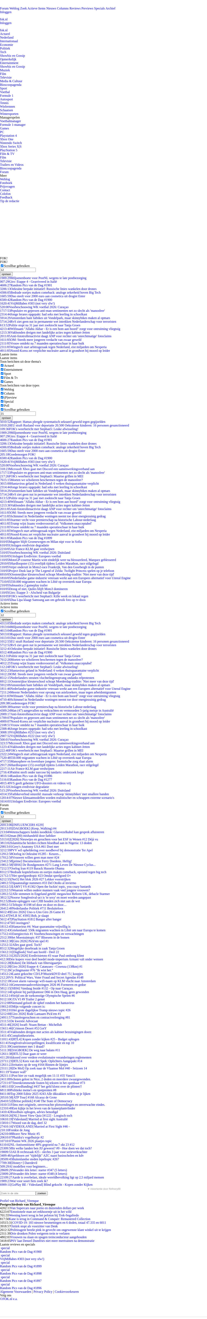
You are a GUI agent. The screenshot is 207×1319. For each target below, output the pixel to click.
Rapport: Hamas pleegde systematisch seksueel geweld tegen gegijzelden (52, 421)
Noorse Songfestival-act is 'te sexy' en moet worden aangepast (45, 897)
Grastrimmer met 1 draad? (22, 1046)
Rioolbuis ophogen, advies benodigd (29, 1112)
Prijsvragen (7, 186)
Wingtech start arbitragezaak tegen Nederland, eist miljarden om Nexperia (53, 347)
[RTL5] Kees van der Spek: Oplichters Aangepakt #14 (41, 1061)
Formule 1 (6, 95)
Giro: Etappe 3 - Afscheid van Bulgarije (30, 592)
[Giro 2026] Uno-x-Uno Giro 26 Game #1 (32, 912)
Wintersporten (9, 114)
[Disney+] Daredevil (18, 1163)
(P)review (10, 397)
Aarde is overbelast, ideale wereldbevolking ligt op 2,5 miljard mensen (52, 1177)
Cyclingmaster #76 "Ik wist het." (26, 970)
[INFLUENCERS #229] (22, 824)
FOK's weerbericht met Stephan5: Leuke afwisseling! (39, 429)
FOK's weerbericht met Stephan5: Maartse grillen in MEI (41, 476)
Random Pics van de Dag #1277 (26, 779)
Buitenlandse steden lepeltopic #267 (29, 1159)
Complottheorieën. (17, 1035)
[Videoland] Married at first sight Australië (34, 1119)
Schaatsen (6, 110)
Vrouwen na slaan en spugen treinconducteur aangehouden (49, 1237)
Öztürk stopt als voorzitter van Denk (34, 1226)
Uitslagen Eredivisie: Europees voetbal (30, 556)
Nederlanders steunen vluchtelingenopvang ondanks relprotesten (47, 677)
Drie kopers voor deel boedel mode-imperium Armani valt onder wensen (51, 959)
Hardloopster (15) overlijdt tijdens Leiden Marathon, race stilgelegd (49, 563)
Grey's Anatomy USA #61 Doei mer (29, 846)
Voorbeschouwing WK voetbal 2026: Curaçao (34, 307)
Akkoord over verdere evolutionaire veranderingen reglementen (45, 1057)
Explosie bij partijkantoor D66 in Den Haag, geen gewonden (44, 992)
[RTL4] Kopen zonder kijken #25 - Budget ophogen (39, 1039)
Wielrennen (7, 106)
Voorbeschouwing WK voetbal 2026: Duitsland (35, 552)
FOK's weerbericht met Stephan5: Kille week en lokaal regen (44, 596)
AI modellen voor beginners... (24, 1166)
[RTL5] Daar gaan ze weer (23, 1053)
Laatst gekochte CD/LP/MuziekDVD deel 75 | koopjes (41, 974)
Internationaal (9, 41)
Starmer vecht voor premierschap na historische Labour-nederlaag (48, 520)
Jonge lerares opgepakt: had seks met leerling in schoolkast (43, 314)
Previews (87, 8)
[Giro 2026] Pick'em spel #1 (24, 941)
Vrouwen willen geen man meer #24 (29, 857)
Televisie (6, 77)
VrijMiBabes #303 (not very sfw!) (27, 303)
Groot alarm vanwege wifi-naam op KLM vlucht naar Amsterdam (48, 981)
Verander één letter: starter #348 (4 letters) (33, 1173)
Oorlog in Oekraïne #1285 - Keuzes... (30, 854)
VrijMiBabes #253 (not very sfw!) (27, 732)
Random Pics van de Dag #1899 (26, 538)
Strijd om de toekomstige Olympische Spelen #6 (37, 995)
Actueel (5, 34)
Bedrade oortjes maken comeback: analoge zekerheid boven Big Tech (50, 292)
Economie (6, 44)
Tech (3, 52)
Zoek (23, 8)
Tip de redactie (9, 201)
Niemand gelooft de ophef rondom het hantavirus (37, 1003)
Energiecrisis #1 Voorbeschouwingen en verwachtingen (42, 934)
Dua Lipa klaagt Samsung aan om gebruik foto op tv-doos (43, 600)
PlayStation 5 (8, 150)
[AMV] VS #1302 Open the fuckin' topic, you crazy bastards (45, 886)
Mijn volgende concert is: (22, 1006)
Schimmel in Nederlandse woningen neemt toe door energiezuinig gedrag (53, 516)
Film (3, 74)
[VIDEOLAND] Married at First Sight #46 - (35, 1126)
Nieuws (51, 8)
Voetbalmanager (10, 121)
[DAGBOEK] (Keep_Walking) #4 (28, 828)
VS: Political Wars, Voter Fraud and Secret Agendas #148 (41, 977)
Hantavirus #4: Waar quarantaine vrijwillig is (35, 926)
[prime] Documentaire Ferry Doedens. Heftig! (36, 861)
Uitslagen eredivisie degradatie (24, 545)
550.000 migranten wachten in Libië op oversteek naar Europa (45, 581)
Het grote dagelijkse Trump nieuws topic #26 (35, 1010)
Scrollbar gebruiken (17, 266)
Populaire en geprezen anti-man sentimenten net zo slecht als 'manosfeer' (52, 310)
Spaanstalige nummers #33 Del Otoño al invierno (38, 883)
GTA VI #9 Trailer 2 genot (22, 999)
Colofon (5, 193)
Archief (110, 8)
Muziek (5, 70)
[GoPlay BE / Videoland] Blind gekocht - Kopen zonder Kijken (46, 1184)
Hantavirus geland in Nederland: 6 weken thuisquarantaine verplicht (49, 483)
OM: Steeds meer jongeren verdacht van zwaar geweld (40, 339)
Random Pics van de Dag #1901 (26, 285)
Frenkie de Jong (15, 1130)
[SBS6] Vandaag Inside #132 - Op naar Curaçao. (36, 988)
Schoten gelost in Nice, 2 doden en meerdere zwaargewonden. (45, 1079)
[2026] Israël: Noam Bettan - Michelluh (31, 1024)
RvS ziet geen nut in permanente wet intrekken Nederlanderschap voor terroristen (58, 321)
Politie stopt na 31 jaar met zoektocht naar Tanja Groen (40, 325)
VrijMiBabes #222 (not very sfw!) (27, 736)
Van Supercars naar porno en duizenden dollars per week (47, 1208)
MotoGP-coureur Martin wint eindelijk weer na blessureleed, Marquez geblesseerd (58, 560)
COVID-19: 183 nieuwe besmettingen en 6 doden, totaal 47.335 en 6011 (59, 1222)
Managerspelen (10, 117)
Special (9, 401)
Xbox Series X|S (10, 146)
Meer (3, 175)
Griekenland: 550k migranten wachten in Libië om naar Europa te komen (53, 930)
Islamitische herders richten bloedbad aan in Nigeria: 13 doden (46, 843)
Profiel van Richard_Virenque (19, 1200)
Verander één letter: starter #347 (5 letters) (33, 1170)
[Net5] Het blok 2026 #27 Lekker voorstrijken (35, 879)
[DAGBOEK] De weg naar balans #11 (30, 1050)
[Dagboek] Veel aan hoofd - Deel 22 (29, 952)
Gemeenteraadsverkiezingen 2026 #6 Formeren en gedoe (43, 984)
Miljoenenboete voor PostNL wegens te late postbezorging (43, 278)
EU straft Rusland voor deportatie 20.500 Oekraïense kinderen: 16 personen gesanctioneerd (64, 425)
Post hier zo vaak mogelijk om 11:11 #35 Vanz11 (37, 1075)
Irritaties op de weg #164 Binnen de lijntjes (34, 1064)
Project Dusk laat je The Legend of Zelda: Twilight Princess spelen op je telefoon (57, 570)
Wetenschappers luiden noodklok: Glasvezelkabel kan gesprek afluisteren (52, 832)
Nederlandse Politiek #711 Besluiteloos (31, 908)
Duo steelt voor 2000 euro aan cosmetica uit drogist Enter (42, 296)
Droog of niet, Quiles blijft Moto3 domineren (34, 589)
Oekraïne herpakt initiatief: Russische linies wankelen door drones (48, 289)
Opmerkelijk (8, 59)
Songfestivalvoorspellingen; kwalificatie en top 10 (37, 1043)
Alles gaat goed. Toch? (21, 944)
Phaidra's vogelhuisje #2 (22, 1137)
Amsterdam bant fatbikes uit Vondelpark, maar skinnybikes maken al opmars (55, 318)
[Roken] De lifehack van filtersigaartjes (31, 963)
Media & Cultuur (11, 81)
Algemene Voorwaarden (15, 1291)
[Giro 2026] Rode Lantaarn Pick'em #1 (30, 1014)
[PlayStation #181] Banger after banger (30, 919)
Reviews (75, 8)
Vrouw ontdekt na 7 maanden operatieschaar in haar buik (42, 343)
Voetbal (5, 92)
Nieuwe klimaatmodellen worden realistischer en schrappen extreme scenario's (57, 797)
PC (2, 132)
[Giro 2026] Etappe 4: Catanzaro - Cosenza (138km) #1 (41, 966)
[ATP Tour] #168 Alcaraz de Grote (28, 1097)
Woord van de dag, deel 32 (23, 1123)
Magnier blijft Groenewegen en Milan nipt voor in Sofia (41, 541)
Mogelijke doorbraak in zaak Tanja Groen (32, 948)
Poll (6, 405)
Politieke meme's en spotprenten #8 (28, 1090)
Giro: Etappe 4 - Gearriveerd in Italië (28, 281)
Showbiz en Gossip (12, 55)
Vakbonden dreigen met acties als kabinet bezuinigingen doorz (45, 1032)
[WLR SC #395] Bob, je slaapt (24, 915)
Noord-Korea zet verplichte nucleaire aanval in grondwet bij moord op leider (55, 350)
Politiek (5, 48)
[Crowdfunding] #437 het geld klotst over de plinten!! (41, 1086)
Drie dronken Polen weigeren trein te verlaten (40, 1233)
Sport (3, 88)
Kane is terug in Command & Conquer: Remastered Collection (49, 1219)
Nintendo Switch (11, 143)
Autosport (6, 99)
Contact (5, 190)
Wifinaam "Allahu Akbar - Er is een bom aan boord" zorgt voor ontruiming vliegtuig (60, 329)
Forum (4, 8)
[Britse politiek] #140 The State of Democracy (36, 1101)
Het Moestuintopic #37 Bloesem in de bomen (34, 937)
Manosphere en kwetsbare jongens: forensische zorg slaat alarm (46, 761)
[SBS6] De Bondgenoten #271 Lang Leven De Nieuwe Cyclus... (48, 864)
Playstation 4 (8, 135)
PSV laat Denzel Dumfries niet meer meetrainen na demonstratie (52, 1240)
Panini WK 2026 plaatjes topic (26, 1141)
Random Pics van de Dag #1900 (26, 299)
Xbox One (6, 139)
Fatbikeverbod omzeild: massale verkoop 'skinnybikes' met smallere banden (54, 794)
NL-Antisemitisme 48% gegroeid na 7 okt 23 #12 (37, 1144)
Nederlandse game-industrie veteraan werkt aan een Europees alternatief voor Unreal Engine (65, 578)
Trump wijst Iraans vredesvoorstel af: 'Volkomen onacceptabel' (46, 523)
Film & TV (7, 153)
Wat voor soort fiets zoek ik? (24, 1181)
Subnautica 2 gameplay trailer (24, 585)
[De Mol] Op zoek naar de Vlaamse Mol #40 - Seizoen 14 (43, 1068)
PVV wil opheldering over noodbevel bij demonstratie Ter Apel (46, 850)
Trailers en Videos (11, 164)
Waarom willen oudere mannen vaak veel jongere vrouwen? (45, 890)
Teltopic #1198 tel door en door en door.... (33, 904)
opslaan (6, 274)
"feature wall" (13, 1072)
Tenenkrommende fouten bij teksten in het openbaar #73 (42, 1083)
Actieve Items (36, 8)
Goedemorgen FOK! (18, 454)
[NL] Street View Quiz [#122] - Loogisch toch (36, 1115)
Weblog (14, 8)
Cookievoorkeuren (67, 1291)
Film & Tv (11, 377)
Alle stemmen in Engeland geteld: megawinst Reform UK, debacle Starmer (55, 894)
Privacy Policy (43, 1291)
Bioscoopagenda (10, 84)
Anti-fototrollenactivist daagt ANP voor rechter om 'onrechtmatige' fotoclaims (56, 336)
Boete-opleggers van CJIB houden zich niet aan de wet (40, 901)
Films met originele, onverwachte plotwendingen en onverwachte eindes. (52, 1104)
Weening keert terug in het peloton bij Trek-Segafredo (44, 1215)
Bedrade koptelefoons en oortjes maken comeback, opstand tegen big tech (53, 872)
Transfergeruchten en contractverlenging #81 (35, 1017)
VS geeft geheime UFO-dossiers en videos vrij (35, 783)
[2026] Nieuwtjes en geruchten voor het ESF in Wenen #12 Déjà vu (49, 839)
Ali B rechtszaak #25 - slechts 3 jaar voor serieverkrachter (43, 1152)
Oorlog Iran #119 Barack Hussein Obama (32, 868)
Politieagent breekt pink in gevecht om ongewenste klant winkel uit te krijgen (61, 1230)
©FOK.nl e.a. (9, 1299)
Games (4, 128)
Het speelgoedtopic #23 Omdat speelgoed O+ (35, 875)
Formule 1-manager (13, 124)
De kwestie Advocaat (19, 1021)
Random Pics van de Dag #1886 (26, 776)
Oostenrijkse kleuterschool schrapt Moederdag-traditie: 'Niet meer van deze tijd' (57, 574)
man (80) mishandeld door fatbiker (28, 835)
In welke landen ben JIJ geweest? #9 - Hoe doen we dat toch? (46, 1148)
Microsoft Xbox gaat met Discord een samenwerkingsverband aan (47, 469)
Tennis (4, 103)
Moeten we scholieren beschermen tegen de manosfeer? (41, 480)
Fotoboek (6, 183)
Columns (63, 8)
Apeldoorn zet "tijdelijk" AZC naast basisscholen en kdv (42, 1155)
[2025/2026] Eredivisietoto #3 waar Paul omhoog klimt (42, 955)
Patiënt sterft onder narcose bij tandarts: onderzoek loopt (42, 772)
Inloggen (6, 12)
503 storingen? (15, 923)
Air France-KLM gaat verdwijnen (27, 549)
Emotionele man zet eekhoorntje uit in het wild (41, 1211)
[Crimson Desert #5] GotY (23, 1028)
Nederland (7, 37)
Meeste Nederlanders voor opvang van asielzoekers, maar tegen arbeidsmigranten (58, 692)
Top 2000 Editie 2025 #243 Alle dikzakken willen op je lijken (45, 1093)
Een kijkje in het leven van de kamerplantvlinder (37, 1108)
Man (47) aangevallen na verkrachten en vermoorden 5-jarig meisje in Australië (57, 710)
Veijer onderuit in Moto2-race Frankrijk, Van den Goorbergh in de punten (52, 567)
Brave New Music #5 (20, 1133)
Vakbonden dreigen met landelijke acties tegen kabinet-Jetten (45, 332)
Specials (99, 8)
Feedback (6, 197)
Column (9, 393)
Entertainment (9, 63)
